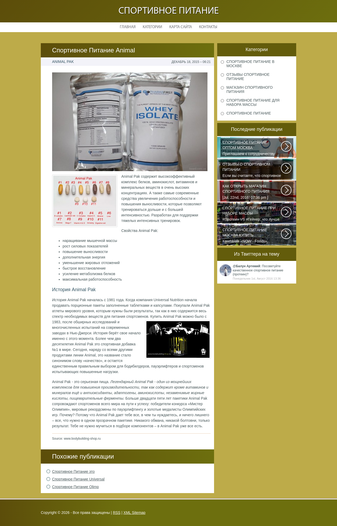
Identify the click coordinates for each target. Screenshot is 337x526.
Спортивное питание (168, 11)
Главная (128, 27)
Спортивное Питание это (73, 471)
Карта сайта (180, 27)
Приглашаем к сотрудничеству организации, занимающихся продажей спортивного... (251, 148)
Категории (152, 27)
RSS (117, 512)
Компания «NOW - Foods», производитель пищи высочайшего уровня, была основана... (251, 235)
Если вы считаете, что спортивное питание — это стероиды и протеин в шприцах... (251, 170)
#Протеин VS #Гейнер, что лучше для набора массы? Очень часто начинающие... (251, 214)
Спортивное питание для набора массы (253, 102)
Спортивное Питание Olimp (75, 487)
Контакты (208, 27)
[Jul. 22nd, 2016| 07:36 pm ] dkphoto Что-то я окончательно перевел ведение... (251, 192)
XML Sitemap (134, 512)
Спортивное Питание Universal (78, 479)
